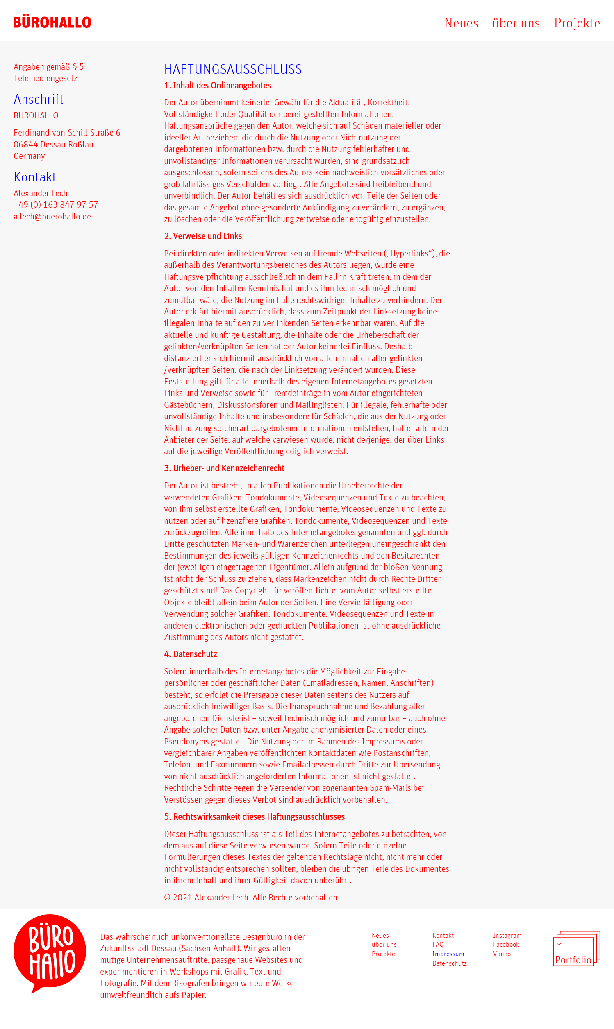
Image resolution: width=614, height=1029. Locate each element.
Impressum (448, 953)
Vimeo (502, 953)
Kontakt (443, 935)
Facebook (506, 944)
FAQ (438, 944)
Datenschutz (449, 963)
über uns (516, 22)
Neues (461, 22)
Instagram (507, 935)
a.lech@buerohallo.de (52, 216)
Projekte (577, 22)
